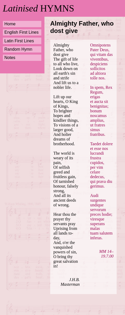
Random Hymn (18, 49)
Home (10, 24)
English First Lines (21, 32)
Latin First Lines (19, 41)
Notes (9, 57)
